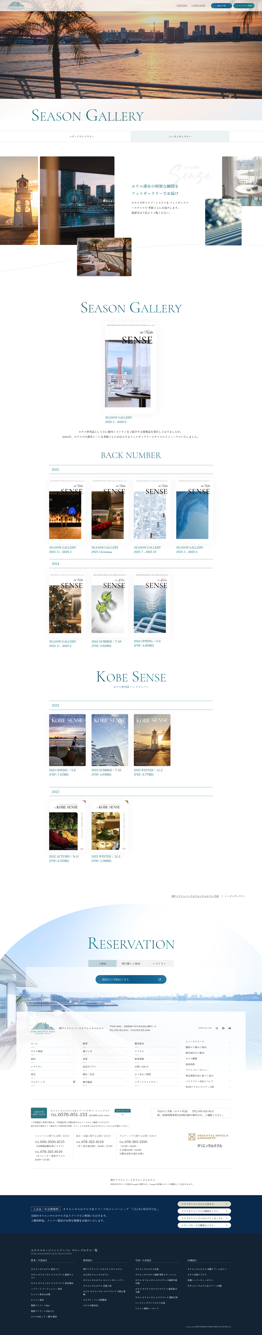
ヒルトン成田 (37, 1299)
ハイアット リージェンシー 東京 (46, 1288)
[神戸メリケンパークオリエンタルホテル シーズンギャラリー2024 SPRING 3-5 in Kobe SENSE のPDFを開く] (152, 575)
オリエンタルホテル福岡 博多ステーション (155, 1274)
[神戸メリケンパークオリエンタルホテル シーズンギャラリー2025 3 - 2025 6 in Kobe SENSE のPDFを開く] (194, 481)
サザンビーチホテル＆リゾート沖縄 (204, 1285)
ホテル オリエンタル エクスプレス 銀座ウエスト (52, 1276)
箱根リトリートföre (40, 1305)
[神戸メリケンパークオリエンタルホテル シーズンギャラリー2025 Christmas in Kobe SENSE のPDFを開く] (110, 481)
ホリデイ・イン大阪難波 (95, 1299)
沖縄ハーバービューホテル (200, 1279)
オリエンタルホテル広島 (147, 1268)
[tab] (102, 963)
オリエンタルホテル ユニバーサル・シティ (103, 1279)
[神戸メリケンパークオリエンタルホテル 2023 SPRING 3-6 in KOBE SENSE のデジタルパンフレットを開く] (67, 716)
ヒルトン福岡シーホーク (147, 1308)
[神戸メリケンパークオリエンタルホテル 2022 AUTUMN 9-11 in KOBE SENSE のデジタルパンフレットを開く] (67, 803)
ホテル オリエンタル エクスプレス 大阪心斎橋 (104, 1292)
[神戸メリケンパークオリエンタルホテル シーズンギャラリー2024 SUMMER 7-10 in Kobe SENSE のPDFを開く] (110, 575)
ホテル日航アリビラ (197, 1274)
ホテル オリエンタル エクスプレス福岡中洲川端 (156, 1281)
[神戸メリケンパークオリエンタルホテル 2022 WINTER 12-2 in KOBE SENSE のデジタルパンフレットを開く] (110, 803)
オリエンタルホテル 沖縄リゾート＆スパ (207, 1268)
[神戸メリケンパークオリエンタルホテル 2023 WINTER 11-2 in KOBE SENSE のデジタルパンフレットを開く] (152, 716)
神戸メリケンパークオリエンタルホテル (81, 1028)
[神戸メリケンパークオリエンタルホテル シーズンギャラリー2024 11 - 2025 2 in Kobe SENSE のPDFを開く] (67, 575)
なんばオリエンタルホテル (96, 1274)
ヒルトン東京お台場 (40, 1294)
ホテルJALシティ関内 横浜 (44, 1316)
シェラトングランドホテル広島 (150, 1302)
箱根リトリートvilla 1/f (42, 1310)
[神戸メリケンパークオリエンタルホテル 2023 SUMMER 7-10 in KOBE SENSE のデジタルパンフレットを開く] (110, 716)
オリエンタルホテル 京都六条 (97, 1285)
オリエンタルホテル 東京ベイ (45, 1268)
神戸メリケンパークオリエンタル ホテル (102, 1268)
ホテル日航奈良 (90, 1305)
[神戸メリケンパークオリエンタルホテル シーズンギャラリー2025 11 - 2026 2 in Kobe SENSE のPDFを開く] (131, 324)
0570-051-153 (72, 1114)
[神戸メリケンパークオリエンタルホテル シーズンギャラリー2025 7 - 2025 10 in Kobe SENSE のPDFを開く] (152, 481)
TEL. (49, 1141)
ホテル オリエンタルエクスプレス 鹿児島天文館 (156, 1290)
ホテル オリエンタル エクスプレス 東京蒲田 (52, 1282)
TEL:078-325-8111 (118, 1030)
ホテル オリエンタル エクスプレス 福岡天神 (156, 1297)
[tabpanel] (131, 979)
